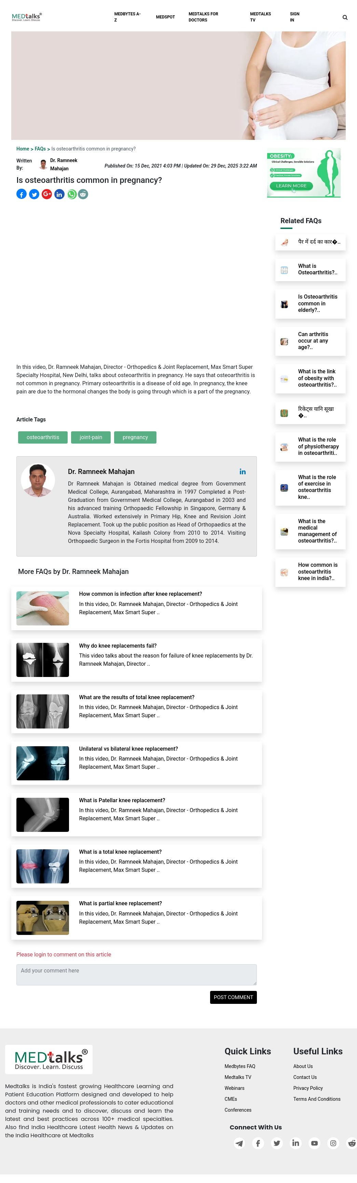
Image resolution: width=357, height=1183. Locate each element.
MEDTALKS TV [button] (260, 17)
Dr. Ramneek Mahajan (101, 471)
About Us (303, 1066)
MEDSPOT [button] (165, 17)
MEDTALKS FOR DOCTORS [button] (203, 17)
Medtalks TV (238, 1077)
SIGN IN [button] (295, 17)
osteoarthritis (43, 437)
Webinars (235, 1088)
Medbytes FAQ (240, 1066)
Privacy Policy (308, 1088)
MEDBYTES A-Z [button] (127, 17)
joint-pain (91, 437)
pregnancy (135, 437)
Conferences (238, 1110)
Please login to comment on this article (63, 954)
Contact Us (305, 1077)
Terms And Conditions (317, 1099)
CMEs (231, 1099)
